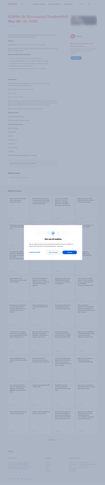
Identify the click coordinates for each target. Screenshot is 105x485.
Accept (69, 252)
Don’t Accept (53, 252)
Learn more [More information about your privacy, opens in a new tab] (60, 246)
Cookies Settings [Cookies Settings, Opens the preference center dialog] (34, 252)
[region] (53, 242)
